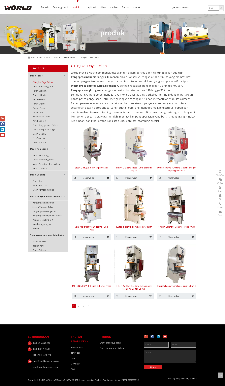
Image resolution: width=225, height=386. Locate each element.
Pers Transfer (38, 138)
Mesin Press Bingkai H (42, 86)
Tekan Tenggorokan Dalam (45, 125)
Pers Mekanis (38, 99)
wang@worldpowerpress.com (46, 361)
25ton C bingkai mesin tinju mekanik (91, 167)
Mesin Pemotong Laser (43, 159)
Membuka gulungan (41, 224)
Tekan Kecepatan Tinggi (43, 129)
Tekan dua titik (39, 142)
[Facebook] (152, 336)
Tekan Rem (37, 181)
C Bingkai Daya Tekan (42, 82)
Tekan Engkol (38, 103)
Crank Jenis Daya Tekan (111, 342)
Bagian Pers (38, 245)
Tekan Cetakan (39, 250)
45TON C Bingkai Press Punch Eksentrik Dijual (134, 169)
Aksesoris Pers (39, 241)
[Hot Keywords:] (221, 7)
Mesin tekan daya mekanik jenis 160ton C (176, 286)
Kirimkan (153, 367)
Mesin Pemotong (39, 149)
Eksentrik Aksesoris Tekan (112, 348)
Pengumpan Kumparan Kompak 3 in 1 (50, 215)
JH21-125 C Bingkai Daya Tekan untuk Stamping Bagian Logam (134, 287)
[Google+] (146, 336)
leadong (185, 378)
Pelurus (35, 228)
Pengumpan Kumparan (43, 202)
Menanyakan (83, 178)
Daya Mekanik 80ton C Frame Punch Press (91, 228)
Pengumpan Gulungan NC (44, 211)
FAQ (73, 369)
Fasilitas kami (77, 347)
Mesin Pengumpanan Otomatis (46, 196)
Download (76, 363)
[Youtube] (165, 336)
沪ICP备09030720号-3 (130, 380)
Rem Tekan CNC (40, 185)
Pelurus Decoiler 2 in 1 (42, 220)
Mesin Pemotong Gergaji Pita (46, 164)
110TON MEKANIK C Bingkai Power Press (91, 286)
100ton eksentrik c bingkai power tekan (134, 226)
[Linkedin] (158, 336)
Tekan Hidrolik (39, 95)
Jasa (73, 358)
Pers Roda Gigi (39, 121)
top (220, 375)
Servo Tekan (38, 112)
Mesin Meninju (39, 133)
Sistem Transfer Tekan (43, 207)
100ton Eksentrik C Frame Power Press (176, 226)
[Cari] (213, 8)
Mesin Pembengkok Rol (43, 189)
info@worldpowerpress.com (46, 367)
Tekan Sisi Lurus (39, 90)
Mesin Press (36, 75)
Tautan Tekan (38, 108)
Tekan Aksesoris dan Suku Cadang (48, 235)
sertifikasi (75, 352)
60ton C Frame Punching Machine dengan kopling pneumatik (176, 169)
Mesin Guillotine (39, 168)
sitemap (193, 378)
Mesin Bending (37, 174)
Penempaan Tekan (41, 116)
